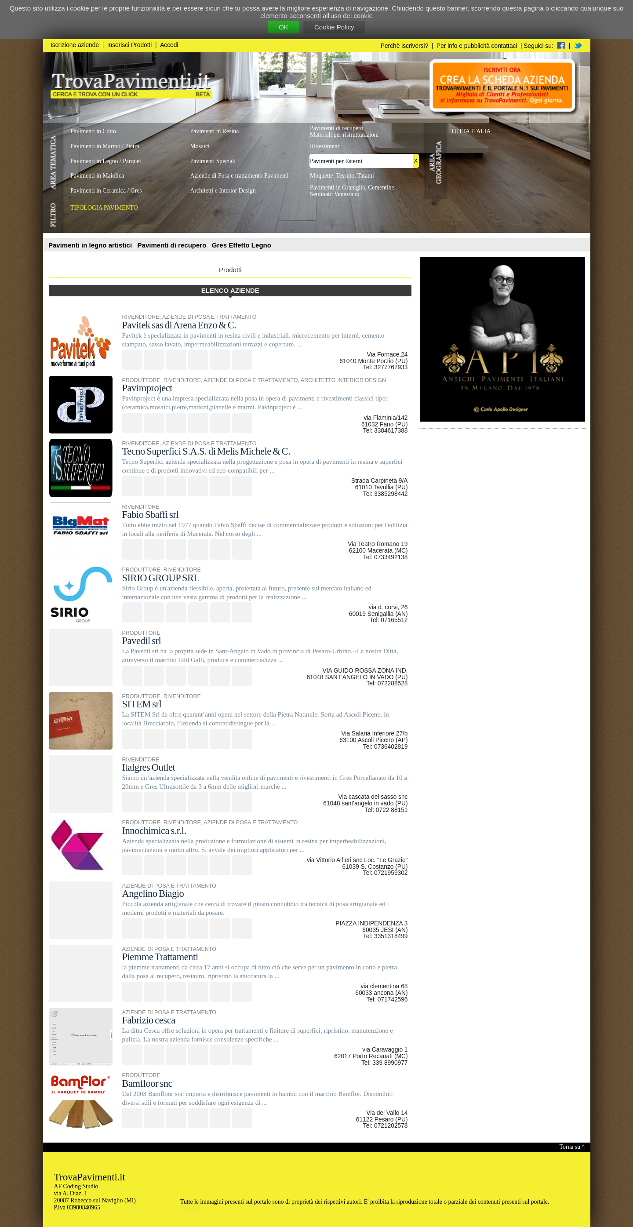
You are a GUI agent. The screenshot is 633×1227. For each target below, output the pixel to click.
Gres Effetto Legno (241, 245)
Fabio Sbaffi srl (150, 514)
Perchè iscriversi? (405, 46)
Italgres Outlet (148, 767)
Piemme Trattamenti (160, 956)
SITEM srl (142, 704)
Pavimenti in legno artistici (91, 245)
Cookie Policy (334, 27)
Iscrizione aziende (75, 45)
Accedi (169, 45)
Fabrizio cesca (148, 1020)
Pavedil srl (141, 640)
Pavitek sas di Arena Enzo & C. (179, 325)
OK (283, 27)
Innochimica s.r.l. (154, 830)
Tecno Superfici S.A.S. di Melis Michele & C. (206, 451)
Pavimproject (147, 387)
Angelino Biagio (153, 893)
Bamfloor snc (147, 1083)
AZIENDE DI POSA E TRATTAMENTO (209, 317)
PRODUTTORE (141, 380)
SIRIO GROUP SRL (161, 577)
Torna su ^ (572, 1146)
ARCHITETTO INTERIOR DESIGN (343, 380)
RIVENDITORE (141, 317)
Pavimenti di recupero (173, 245)
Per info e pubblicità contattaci (477, 46)
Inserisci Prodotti (129, 45)
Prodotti (230, 269)
